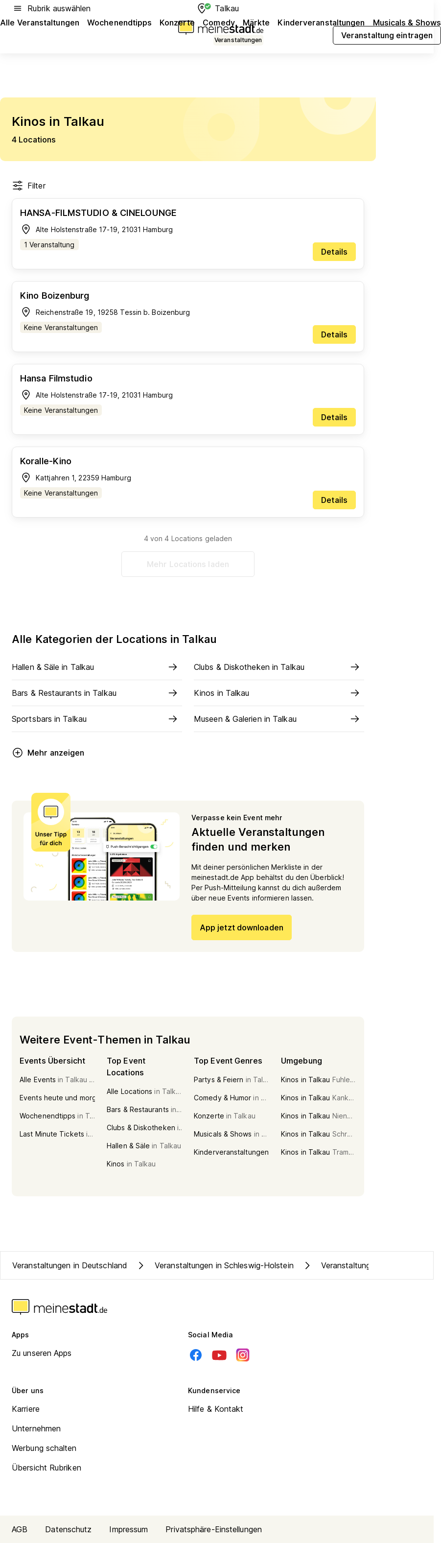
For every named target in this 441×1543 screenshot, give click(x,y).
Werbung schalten (44, 1448)
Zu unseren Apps (42, 1353)
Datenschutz (68, 1529)
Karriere (26, 1409)
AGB (19, 1529)
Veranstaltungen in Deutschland (69, 1265)
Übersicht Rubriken (46, 1467)
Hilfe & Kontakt (216, 1409)
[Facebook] (196, 1355)
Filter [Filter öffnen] (29, 185)
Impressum (128, 1529)
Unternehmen (36, 1428)
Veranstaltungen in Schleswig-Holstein (214, 1265)
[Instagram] (243, 1355)
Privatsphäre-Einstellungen (213, 1529)
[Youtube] (219, 1355)
